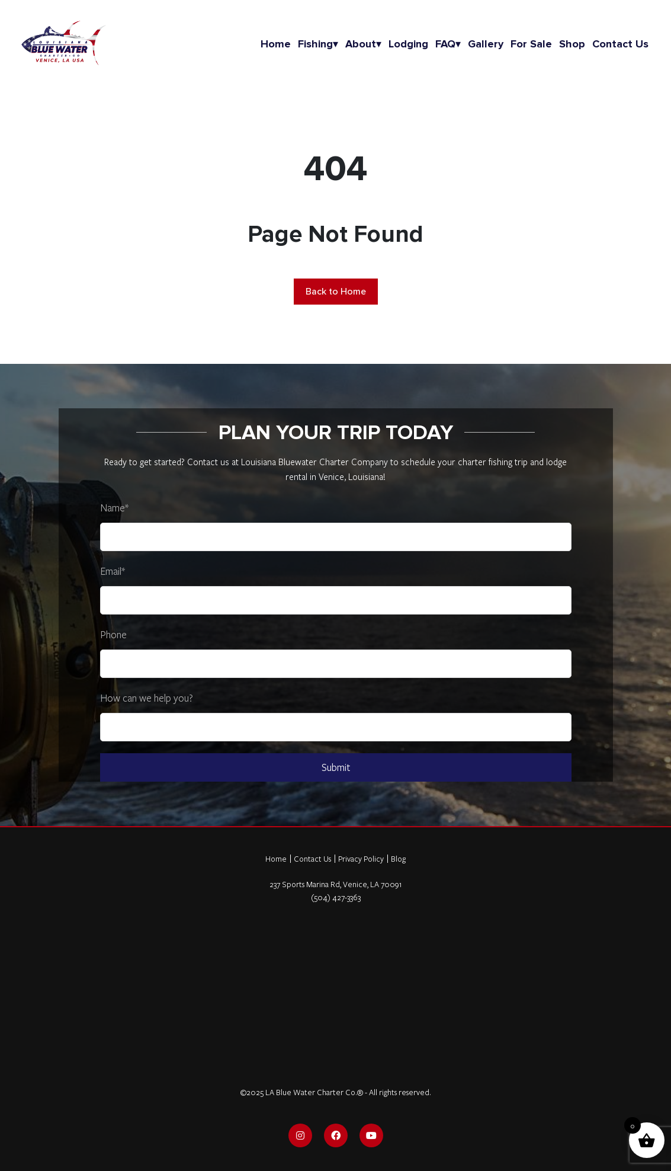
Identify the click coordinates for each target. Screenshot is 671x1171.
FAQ (448, 43)
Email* (112, 571)
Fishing (318, 43)
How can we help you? (146, 698)
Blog (398, 858)
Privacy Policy (361, 858)
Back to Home (336, 291)
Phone (113, 634)
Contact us (620, 43)
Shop (572, 43)
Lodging (408, 43)
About (363, 43)
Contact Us (312, 858)
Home (276, 43)
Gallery (485, 43)
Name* (114, 507)
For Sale (531, 43)
